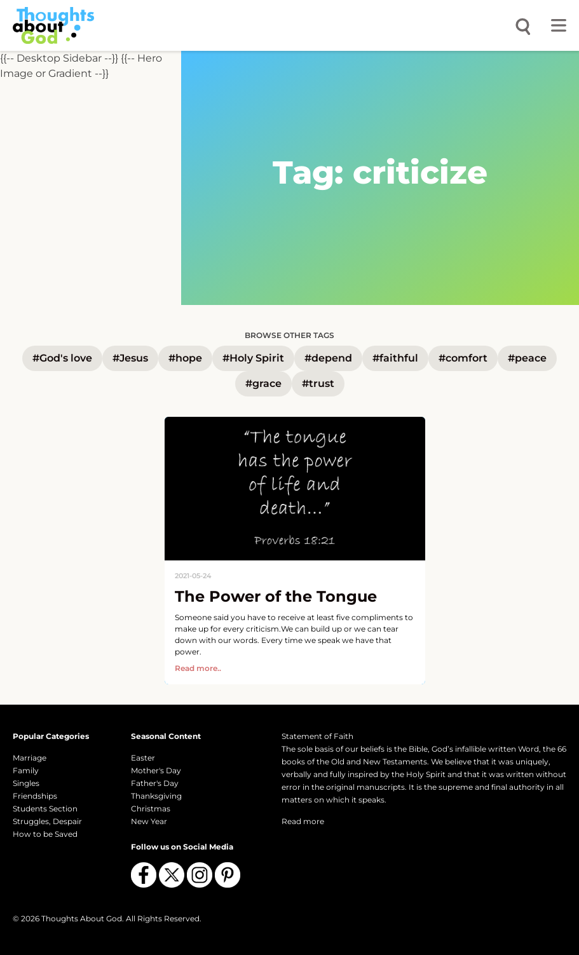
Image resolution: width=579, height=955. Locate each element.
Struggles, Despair (47, 821)
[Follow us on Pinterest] (227, 875)
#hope (185, 358)
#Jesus (130, 358)
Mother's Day (156, 770)
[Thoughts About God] (53, 25)
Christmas (150, 808)
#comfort (463, 358)
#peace (527, 358)
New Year (149, 821)
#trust (318, 383)
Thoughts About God (81, 918)
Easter (143, 757)
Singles (26, 783)
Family (26, 770)
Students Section (45, 808)
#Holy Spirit (253, 358)
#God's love (62, 358)
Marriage (29, 757)
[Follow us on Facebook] (143, 875)
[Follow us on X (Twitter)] (171, 875)
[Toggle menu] (558, 25)
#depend (328, 358)
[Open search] (523, 25)
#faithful (395, 358)
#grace (263, 383)
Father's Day (155, 783)
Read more (303, 821)
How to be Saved (45, 834)
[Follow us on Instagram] (199, 875)
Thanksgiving (156, 796)
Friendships (35, 796)
